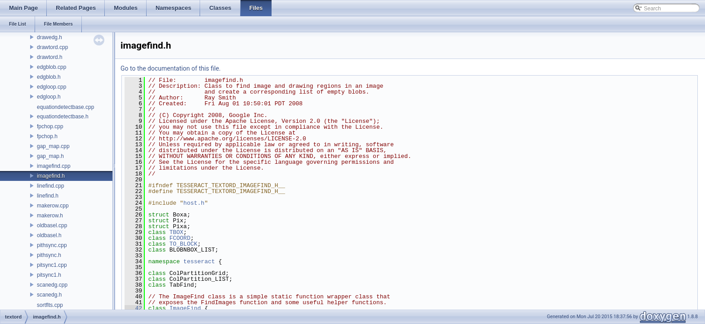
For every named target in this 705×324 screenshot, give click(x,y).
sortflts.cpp (50, 305)
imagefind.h (51, 176)
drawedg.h (49, 37)
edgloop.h (49, 97)
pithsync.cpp (52, 245)
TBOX (176, 232)
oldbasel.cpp (52, 225)
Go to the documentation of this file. (170, 68)
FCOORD (180, 238)
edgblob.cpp (51, 67)
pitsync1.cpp (52, 265)
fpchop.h (47, 136)
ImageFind (185, 308)
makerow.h (50, 215)
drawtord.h (49, 57)
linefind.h (47, 196)
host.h (194, 203)
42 (133, 308)
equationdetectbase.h (63, 116)
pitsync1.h (49, 275)
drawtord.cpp (52, 47)
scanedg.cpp (52, 285)
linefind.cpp (50, 186)
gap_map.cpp (53, 146)
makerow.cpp (53, 205)
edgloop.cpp (51, 87)
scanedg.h (49, 295)
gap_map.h (50, 156)
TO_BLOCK (183, 244)
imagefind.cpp (54, 166)
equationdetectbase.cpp (65, 107)
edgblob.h (49, 77)
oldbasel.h (49, 235)
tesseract (199, 261)
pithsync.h (49, 255)
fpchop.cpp (50, 126)
